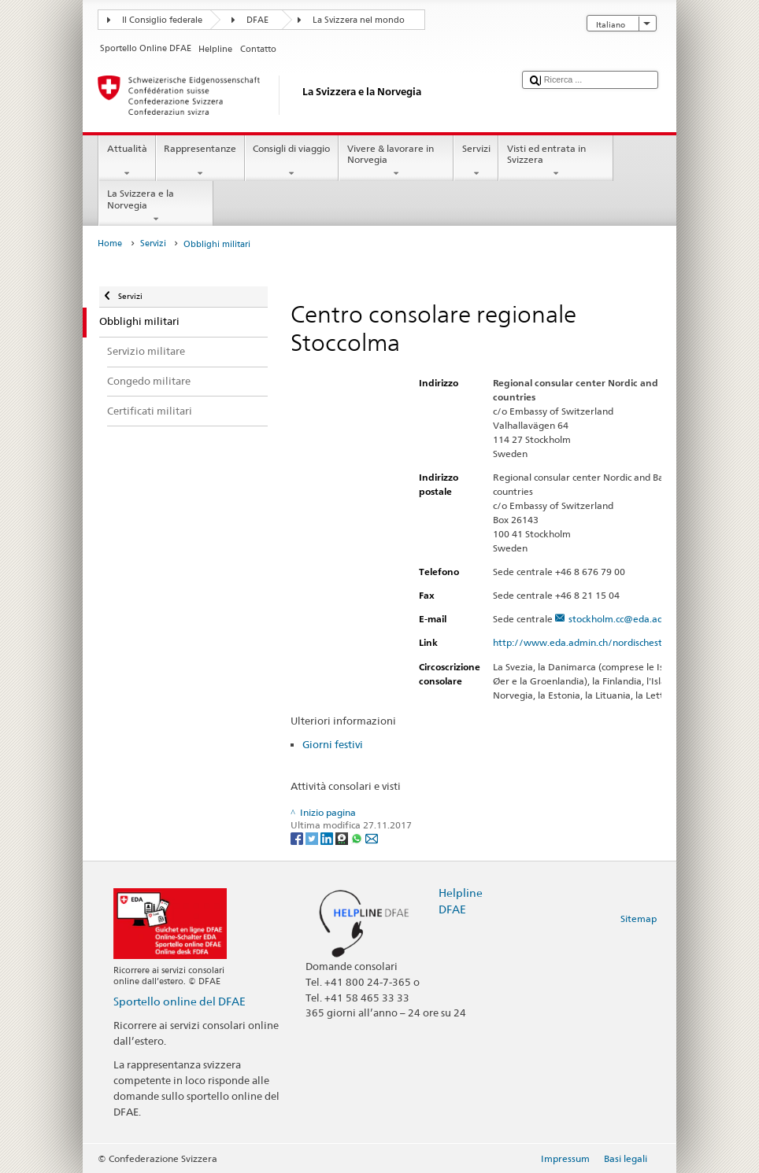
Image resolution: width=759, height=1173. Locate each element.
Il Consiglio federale (162, 20)
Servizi (476, 161)
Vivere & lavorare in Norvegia (396, 161)
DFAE (257, 20)
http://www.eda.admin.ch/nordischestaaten (597, 642)
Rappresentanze (200, 161)
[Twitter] (312, 838)
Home (110, 243)
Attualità (126, 161)
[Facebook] (298, 838)
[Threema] (342, 838)
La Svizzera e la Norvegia (156, 206)
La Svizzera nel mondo (359, 20)
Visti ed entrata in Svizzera (556, 161)
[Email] (371, 838)
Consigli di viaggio (292, 161)
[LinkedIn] (327, 838)
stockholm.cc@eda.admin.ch (629, 619)
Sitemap (638, 918)
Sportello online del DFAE (179, 1001)
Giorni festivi (332, 744)
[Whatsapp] (357, 838)
